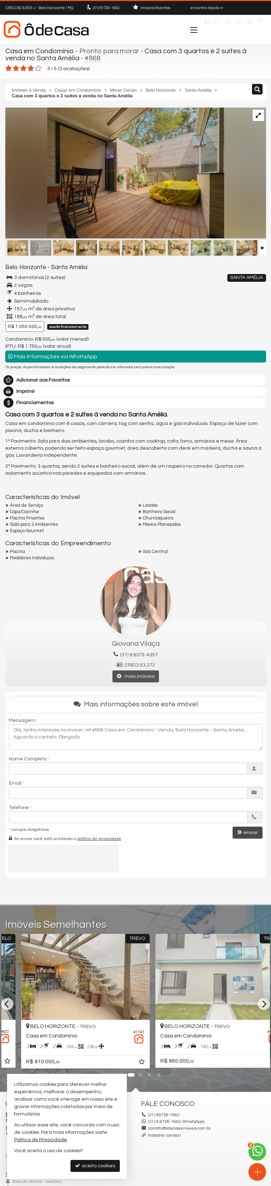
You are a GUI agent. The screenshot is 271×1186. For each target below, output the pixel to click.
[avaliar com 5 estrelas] (38, 68)
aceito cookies (95, 1165)
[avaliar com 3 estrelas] (23, 68)
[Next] (264, 1004)
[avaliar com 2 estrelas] (16, 68)
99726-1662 (106, 8)
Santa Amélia (69, 267)
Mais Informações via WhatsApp (52, 356)
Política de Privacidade (40, 1139)
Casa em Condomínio (39, 51)
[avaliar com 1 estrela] (8, 68)
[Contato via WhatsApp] (257, 1152)
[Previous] (7, 1004)
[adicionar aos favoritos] (125, 1062)
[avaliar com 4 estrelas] (30, 68)
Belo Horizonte (25, 267)
